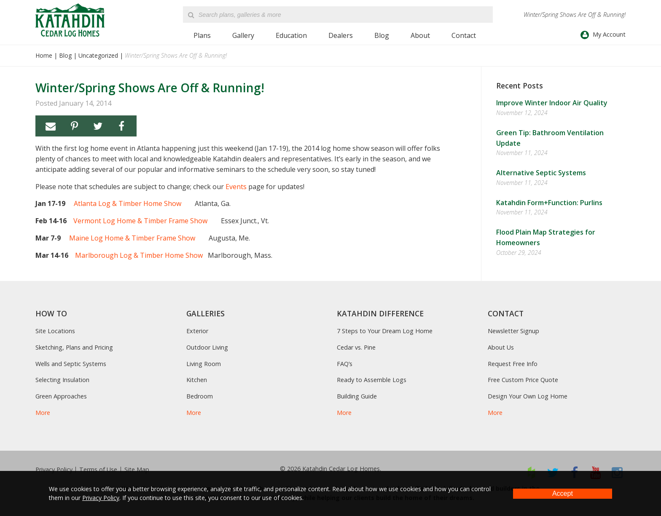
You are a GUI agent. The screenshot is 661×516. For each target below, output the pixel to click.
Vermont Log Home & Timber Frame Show (140, 220)
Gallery (243, 35)
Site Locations (55, 331)
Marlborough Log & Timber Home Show (139, 255)
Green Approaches (61, 396)
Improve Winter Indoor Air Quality (551, 102)
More (42, 413)
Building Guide (357, 396)
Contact (463, 35)
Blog (381, 35)
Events (236, 186)
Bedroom (199, 396)
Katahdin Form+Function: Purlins (549, 202)
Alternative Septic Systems (541, 172)
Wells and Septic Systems (70, 364)
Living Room (203, 364)
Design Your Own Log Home (527, 396)
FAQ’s (344, 364)
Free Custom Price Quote (523, 380)
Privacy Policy (54, 470)
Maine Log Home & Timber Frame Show (133, 238)
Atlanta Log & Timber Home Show (127, 203)
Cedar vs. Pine (356, 347)
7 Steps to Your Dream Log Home (385, 331)
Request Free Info (512, 364)
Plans (202, 35)
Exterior (197, 331)
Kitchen (196, 380)
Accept (562, 493)
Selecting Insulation (62, 380)
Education (291, 35)
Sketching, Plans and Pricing (74, 347)
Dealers (340, 35)
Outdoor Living (207, 347)
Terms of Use (98, 470)
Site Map (136, 470)
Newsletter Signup (513, 331)
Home (43, 55)
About (420, 35)
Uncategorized (98, 55)
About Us (501, 347)
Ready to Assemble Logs (371, 380)
